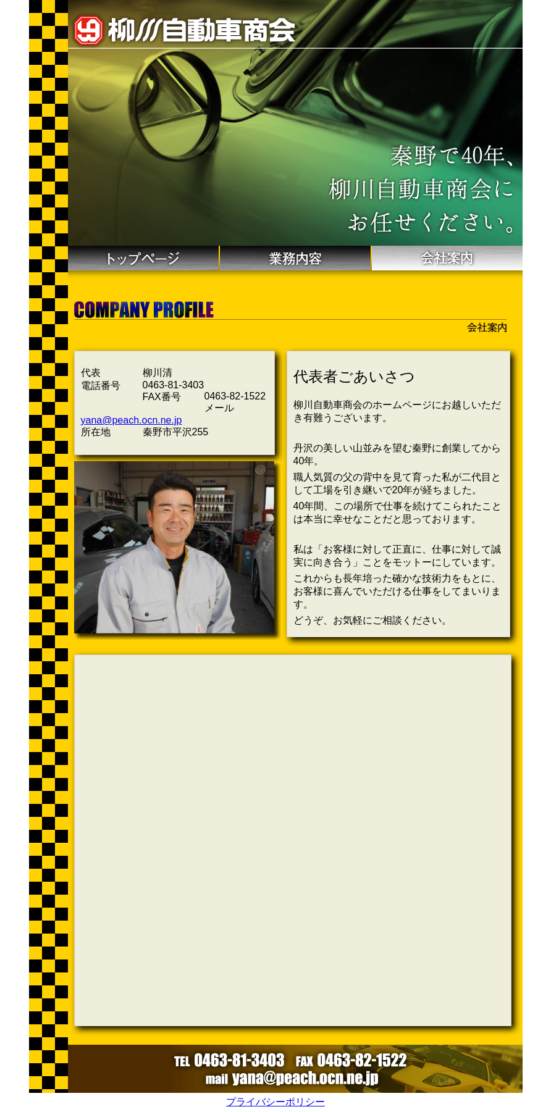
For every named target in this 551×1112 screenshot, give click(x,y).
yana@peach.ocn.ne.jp (131, 420)
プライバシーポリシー (275, 1102)
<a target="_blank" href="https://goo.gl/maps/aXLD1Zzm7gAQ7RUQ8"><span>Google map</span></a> (293, 840)
